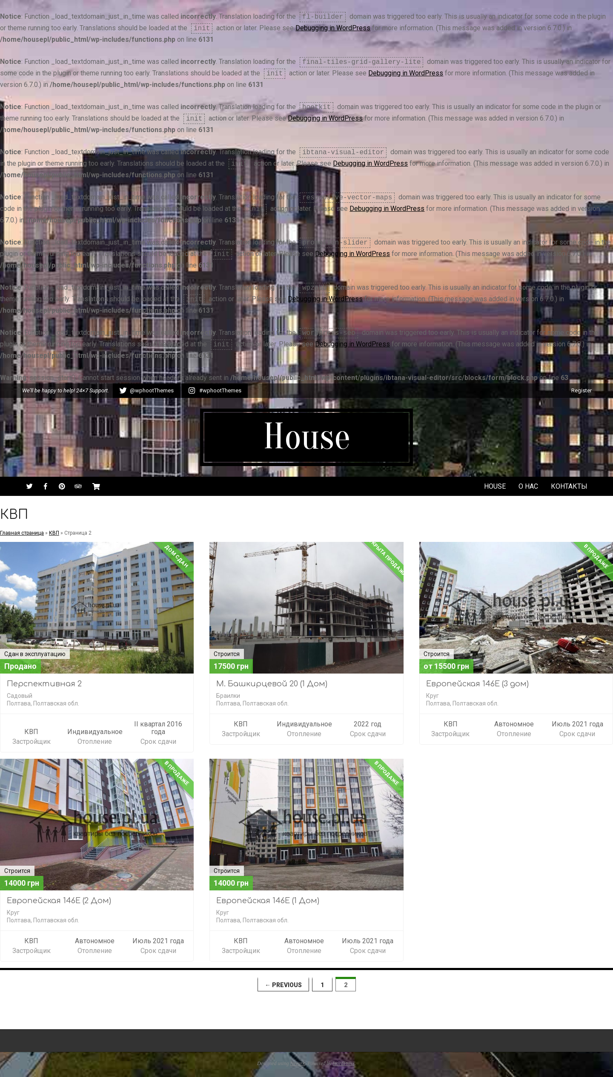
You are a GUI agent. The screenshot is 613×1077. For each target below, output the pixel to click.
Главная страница (22, 533)
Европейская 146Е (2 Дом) (59, 900)
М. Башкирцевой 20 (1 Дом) (271, 684)
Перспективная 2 (44, 684)
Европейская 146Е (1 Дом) (267, 900)
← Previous (283, 985)
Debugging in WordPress (332, 28)
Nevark (297, 1063)
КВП (54, 533)
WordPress (344, 1063)
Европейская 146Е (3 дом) (477, 684)
